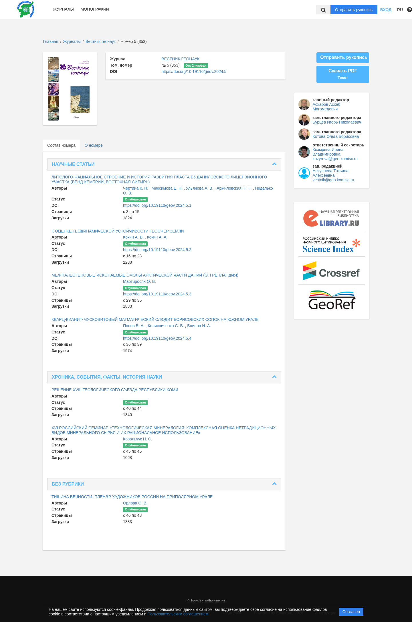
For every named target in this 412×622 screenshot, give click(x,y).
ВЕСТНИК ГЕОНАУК (180, 59)
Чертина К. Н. (136, 188)
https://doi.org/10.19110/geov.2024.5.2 (157, 249)
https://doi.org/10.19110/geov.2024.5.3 (157, 294)
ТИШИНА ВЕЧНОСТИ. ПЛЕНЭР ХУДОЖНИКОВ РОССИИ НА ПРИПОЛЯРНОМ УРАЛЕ (132, 496)
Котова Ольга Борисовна (336, 136)
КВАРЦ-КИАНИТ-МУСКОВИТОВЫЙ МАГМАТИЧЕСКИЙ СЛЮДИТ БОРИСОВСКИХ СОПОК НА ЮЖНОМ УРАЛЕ (155, 319)
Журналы (63, 9)
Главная (50, 41)
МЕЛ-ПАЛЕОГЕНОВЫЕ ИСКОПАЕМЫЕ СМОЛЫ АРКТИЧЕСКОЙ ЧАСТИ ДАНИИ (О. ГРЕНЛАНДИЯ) (145, 275)
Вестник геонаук (101, 41)
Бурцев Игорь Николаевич (337, 122)
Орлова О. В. (135, 503)
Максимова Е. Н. (168, 188)
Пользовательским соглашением (178, 614)
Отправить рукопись (354, 9)
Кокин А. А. (157, 237)
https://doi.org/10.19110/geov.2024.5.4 (157, 338)
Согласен (351, 611)
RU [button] (400, 9)
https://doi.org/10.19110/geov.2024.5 (193, 71)
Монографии (95, 9)
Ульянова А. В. (200, 188)
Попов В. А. (134, 325)
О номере (94, 145)
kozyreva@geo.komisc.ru (335, 158)
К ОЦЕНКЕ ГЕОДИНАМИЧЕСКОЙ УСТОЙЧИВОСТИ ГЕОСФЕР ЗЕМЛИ (118, 231)
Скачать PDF (342, 74)
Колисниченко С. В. (166, 325)
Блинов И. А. (199, 325)
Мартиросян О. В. (139, 281)
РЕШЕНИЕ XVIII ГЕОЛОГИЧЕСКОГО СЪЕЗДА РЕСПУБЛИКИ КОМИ (115, 389)
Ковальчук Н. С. (137, 439)
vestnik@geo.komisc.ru (333, 180)
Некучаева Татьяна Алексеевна (330, 173)
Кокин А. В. (134, 237)
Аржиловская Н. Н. (235, 188)
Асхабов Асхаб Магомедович (326, 106)
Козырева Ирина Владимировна (328, 151)
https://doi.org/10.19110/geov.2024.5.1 (157, 205)
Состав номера (61, 145)
